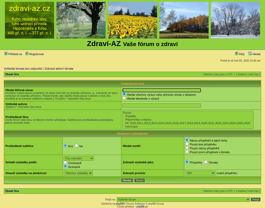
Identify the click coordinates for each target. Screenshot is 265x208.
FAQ (240, 54)
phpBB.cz (142, 206)
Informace (188, 126)
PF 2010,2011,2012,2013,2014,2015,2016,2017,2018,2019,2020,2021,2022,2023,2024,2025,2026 (188, 123)
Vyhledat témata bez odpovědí (23, 68)
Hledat (254, 54)
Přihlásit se (13, 54)
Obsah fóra (12, 74)
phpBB (120, 203)
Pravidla (188, 116)
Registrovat (34, 54)
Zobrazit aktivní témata (59, 68)
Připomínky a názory (188, 119)
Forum (188, 113)
